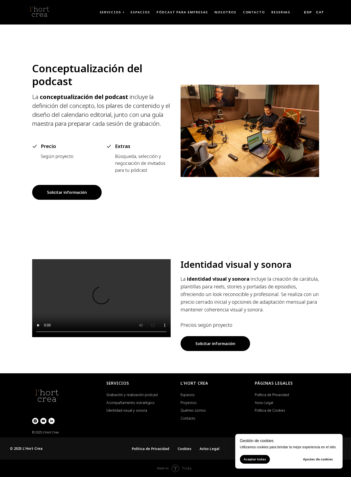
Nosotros (225, 12)
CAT (320, 12)
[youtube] (43, 421)
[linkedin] (51, 421)
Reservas (280, 12)
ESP (308, 12)
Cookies (184, 448)
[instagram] (35, 421)
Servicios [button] (110, 12)
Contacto (254, 12)
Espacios (140, 12)
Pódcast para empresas (182, 12)
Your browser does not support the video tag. (101, 298)
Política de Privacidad (150, 448)
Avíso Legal (209, 448)
